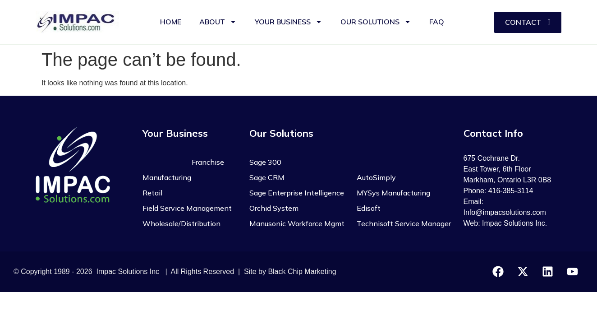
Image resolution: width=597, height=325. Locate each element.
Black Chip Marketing (302, 271)
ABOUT (218, 22)
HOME (170, 21)
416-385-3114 (510, 191)
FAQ (436, 21)
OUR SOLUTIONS (375, 22)
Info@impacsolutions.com (505, 212)
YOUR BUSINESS (288, 22)
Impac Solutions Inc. (514, 223)
